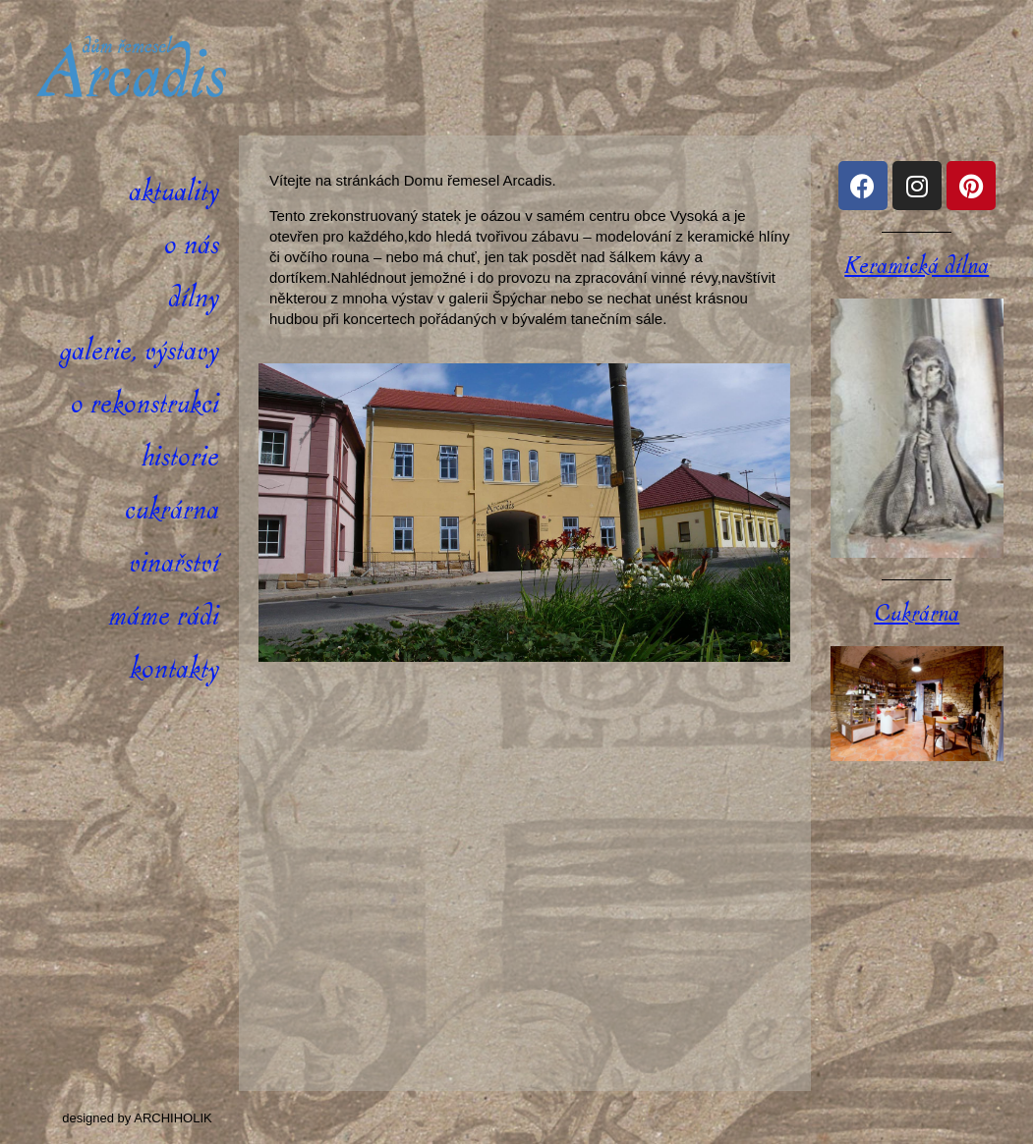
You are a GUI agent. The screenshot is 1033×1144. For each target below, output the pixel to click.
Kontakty (174, 669)
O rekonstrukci (145, 404)
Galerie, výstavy (139, 351)
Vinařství (174, 563)
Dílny (193, 298)
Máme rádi (163, 616)
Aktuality (174, 192)
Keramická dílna (916, 266)
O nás (191, 245)
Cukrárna (172, 510)
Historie (180, 457)
